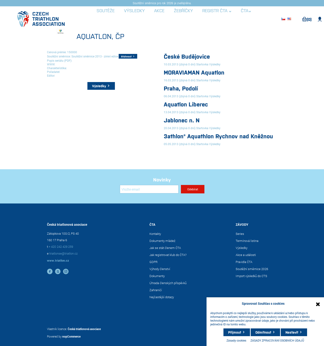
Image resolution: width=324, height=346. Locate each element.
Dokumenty (157, 276)
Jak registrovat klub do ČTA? (168, 255)
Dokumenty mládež (162, 241)
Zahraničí (155, 290)
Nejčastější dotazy (161, 297)
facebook (50, 271)
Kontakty (155, 234)
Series (240, 234)
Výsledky (99, 86)
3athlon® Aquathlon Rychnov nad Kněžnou (218, 135)
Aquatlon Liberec (186, 104)
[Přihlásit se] (149, 189)
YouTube (58, 271)
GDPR (153, 262)
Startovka (202, 64)
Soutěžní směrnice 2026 (252, 269)
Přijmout (234, 332)
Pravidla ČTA (244, 262)
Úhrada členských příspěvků (168, 283)
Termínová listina (247, 241)
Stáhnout (126, 56)
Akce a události (246, 255)
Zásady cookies (236, 340)
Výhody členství (159, 269)
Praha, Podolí (181, 88)
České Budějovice (187, 56)
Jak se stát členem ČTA (165, 248)
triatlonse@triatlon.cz (63, 253)
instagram (66, 271)
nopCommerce (71, 336)
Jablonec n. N (181, 120)
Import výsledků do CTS (251, 276)
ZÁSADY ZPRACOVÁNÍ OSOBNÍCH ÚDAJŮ (277, 340)
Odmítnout (263, 332)
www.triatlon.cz (58, 260)
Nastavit (291, 332)
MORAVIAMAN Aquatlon (194, 72)
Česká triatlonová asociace (84, 329)
